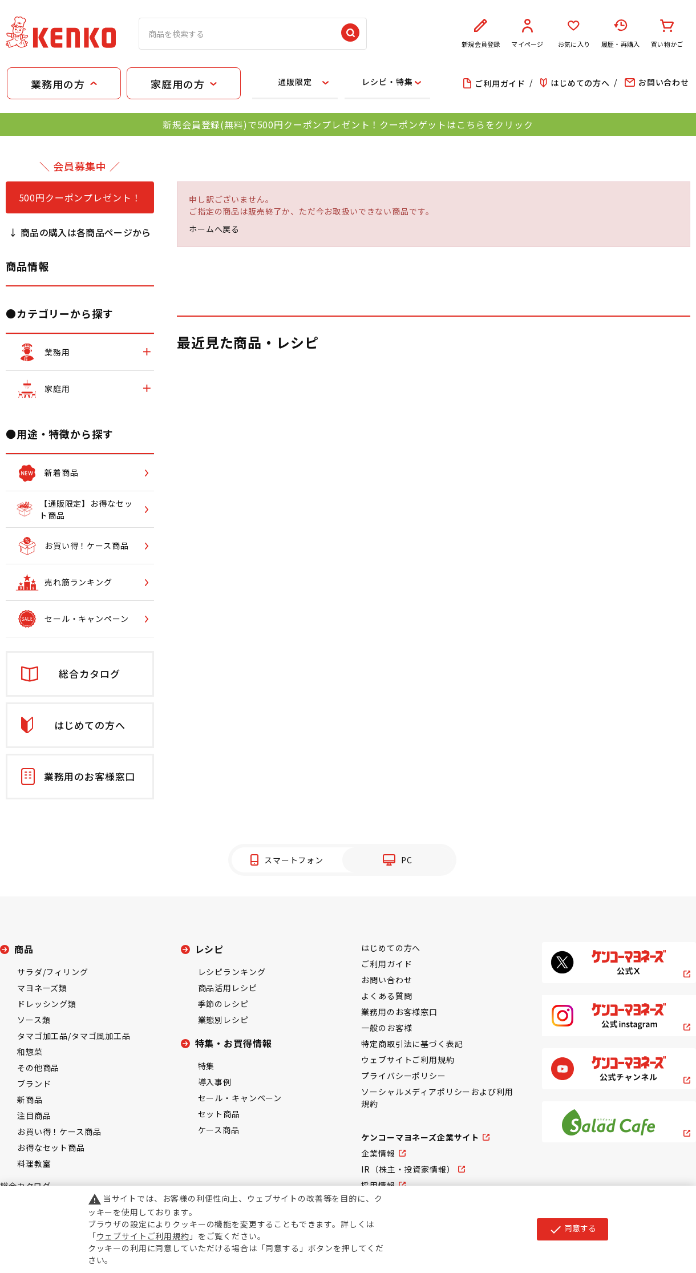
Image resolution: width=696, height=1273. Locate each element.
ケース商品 (219, 1129)
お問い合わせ (386, 979)
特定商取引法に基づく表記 (412, 1043)
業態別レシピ (223, 1019)
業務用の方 (57, 83)
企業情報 (378, 1153)
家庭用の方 (177, 83)
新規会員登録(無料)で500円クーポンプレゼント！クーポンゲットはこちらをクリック (348, 124)
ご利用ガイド (386, 963)
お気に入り (574, 34)
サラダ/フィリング (52, 971)
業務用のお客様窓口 (399, 1011)
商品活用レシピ (227, 987)
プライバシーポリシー (403, 1075)
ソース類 (33, 1019)
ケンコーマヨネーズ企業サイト (420, 1137)
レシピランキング (232, 971)
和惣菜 (30, 1051)
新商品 (30, 1099)
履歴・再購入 (620, 34)
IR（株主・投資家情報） (408, 1169)
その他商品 (38, 1067)
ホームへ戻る (214, 229)
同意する (572, 1229)
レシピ (209, 949)
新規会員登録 (481, 34)
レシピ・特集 (387, 81)
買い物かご (667, 34)
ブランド (34, 1083)
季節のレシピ (223, 1003)
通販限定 (294, 81)
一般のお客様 (386, 1027)
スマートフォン (293, 860)
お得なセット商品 (51, 1147)
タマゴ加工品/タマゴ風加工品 (74, 1035)
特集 (206, 1066)
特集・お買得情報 (233, 1043)
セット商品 (219, 1114)
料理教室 (34, 1163)
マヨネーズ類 (42, 987)
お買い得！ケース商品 (59, 1131)
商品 (24, 949)
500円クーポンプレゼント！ (80, 197)
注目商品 (34, 1115)
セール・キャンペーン (240, 1098)
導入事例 (215, 1082)
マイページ (527, 34)
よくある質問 (386, 995)
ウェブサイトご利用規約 (407, 1059)
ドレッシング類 (46, 1003)
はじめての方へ (390, 947)
